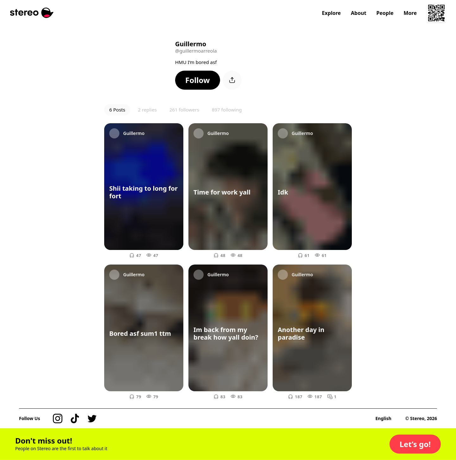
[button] (197, 80)
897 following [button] (227, 109)
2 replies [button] (147, 109)
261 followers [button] (184, 109)
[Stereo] (32, 13)
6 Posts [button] (117, 109)
